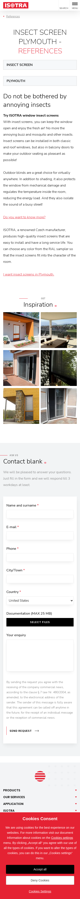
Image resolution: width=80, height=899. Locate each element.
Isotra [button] (9, 811)
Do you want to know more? (24, 217)
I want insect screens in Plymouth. (28, 274)
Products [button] (11, 790)
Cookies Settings (40, 891)
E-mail (12, 527)
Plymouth (16, 81)
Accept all (40, 869)
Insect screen (20, 65)
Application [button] (13, 804)
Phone (12, 548)
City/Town (15, 570)
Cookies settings (62, 837)
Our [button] (14, 797)
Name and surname (22, 505)
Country (13, 592)
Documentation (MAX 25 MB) (29, 613)
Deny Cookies (40, 880)
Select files (40, 622)
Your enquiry (16, 635)
